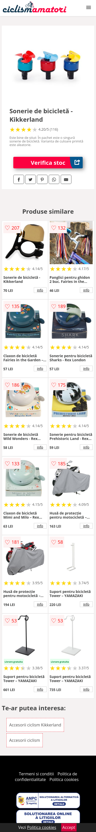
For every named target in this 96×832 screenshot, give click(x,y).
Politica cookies (64, 779)
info (40, 290)
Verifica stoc (57, 162)
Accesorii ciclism (24, 740)
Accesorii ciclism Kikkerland (35, 725)
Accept (68, 827)
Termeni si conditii (36, 774)
